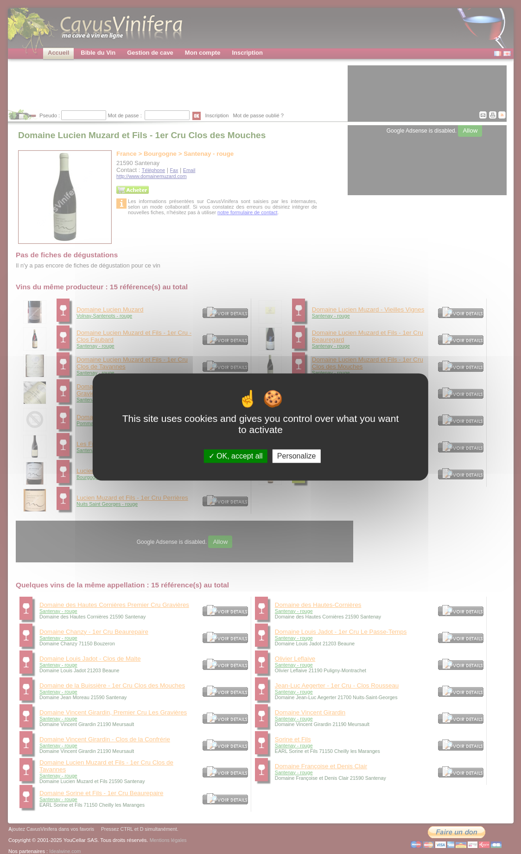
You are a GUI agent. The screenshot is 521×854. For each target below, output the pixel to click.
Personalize (296, 456)
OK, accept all (236, 456)
